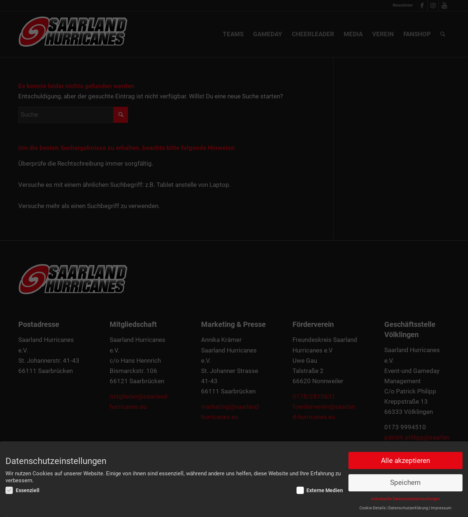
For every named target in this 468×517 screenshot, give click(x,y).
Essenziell (22, 490)
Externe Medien (320, 490)
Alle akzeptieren (405, 461)
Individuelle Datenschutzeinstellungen (405, 499)
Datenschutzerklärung (408, 508)
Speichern (405, 483)
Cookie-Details (372, 508)
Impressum (441, 508)
